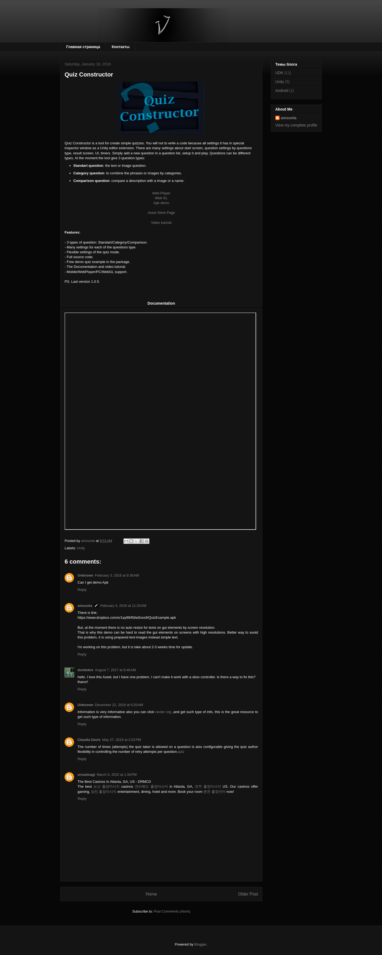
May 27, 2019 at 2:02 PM (121, 740)
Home (151, 894)
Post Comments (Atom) (172, 911)
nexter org (163, 712)
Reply (82, 590)
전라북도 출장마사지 (151, 786)
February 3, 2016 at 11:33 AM (123, 606)
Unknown (85, 575)
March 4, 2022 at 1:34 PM (117, 775)
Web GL (161, 198)
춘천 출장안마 (214, 792)
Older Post (248, 894)
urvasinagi (86, 775)
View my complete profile (296, 125)
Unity (81, 548)
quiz (181, 752)
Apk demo (161, 203)
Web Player (161, 193)
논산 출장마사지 (106, 786)
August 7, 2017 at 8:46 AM (115, 670)
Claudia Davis (89, 740)
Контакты (120, 47)
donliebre (85, 670)
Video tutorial (161, 223)
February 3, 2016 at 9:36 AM (117, 575)
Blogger (200, 944)
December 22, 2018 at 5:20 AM (119, 705)
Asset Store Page (161, 213)
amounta (85, 606)
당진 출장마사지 (104, 792)
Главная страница (83, 47)
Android (281, 90)
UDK (279, 73)
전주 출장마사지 (208, 786)
